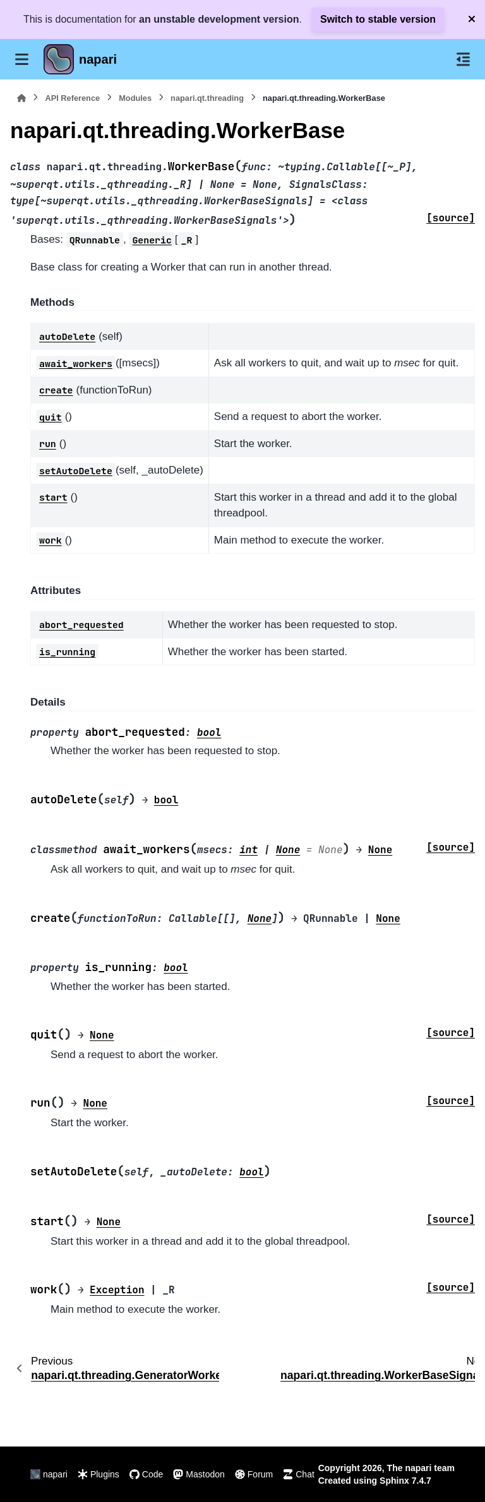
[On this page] (463, 59)
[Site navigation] (21, 59)
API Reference (72, 98)
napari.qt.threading (207, 98)
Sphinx (394, 1481)
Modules (135, 98)
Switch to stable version (378, 19)
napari (98, 59)
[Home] (21, 98)
